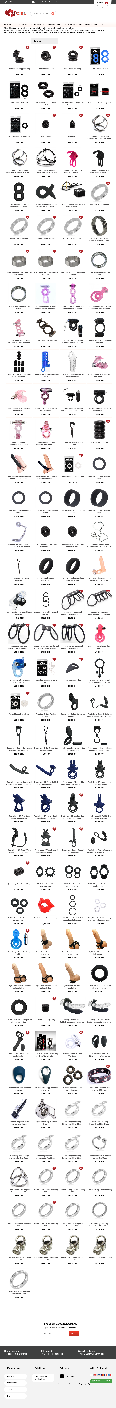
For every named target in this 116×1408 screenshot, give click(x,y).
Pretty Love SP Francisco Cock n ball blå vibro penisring (19, 818)
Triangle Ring (45, 136)
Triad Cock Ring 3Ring (46, 1020)
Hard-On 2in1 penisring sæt (99, 103)
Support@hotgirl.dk (26, 5)
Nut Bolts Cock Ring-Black (19, 136)
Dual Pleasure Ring (46, 69)
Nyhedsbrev (12, 1383)
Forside (10, 1376)
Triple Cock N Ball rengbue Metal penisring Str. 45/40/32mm (19, 1192)
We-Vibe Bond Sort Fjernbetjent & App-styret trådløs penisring (99, 1056)
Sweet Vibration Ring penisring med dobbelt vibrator (19, 444)
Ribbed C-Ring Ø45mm (19, 238)
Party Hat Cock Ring (72, 680)
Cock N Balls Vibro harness (46, 340)
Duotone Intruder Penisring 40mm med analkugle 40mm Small (19, 546)
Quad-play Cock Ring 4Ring (19, 884)
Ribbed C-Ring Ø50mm (45, 238)
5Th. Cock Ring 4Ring (99, 442)
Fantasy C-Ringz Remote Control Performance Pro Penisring (72, 342)
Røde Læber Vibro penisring (45, 918)
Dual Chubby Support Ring (19, 69)
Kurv (9, 1396)
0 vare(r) (102, 2)
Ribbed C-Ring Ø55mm (72, 238)
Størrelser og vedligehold (41, 1377)
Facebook (67, 1376)
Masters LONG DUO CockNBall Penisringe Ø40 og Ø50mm (19, 648)
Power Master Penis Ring (19, 714)
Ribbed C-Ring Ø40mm (99, 204)
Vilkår (9, 1389)
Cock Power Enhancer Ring (72, 476)
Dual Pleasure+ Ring (72, 69)
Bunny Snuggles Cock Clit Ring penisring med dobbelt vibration (19, 342)
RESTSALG (8, 24)
